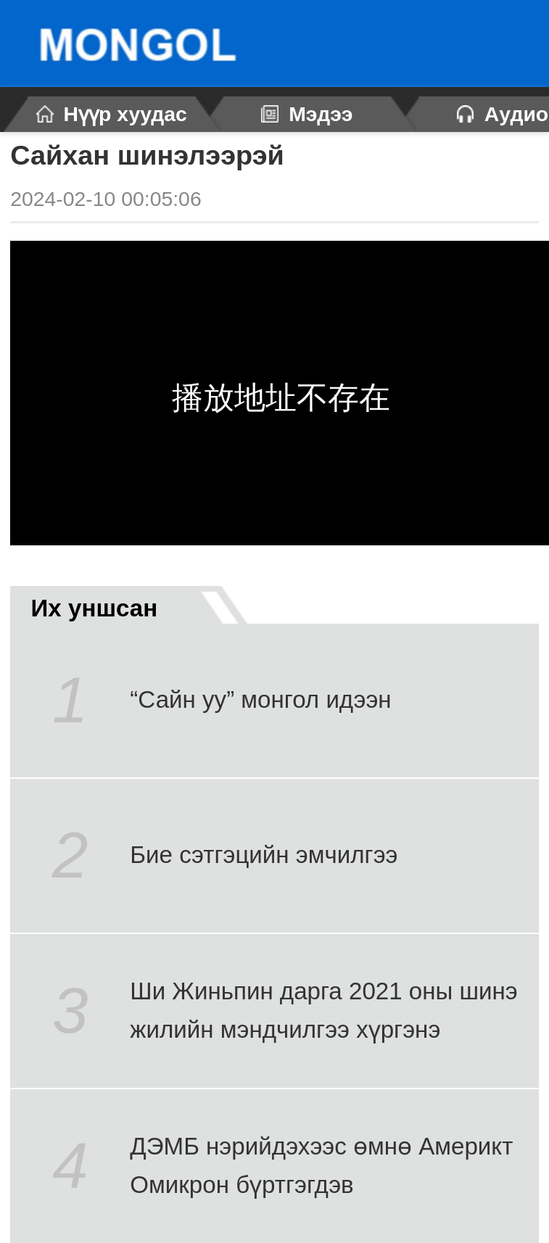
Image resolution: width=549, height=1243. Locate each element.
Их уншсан (121, 605)
